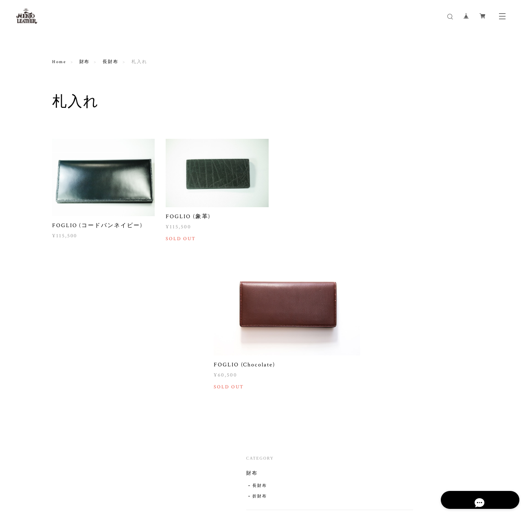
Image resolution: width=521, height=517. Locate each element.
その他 (394, 353)
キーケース (399, 224)
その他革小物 (402, 281)
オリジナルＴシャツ (413, 329)
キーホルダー (402, 243)
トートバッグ (406, 293)
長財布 (110, 62)
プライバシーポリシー (90, 472)
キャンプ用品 (406, 365)
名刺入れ (396, 205)
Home (59, 62)
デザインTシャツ (407, 317)
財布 (84, 62)
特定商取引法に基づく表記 (152, 472)
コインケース (402, 185)
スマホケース (402, 262)
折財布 (399, 162)
